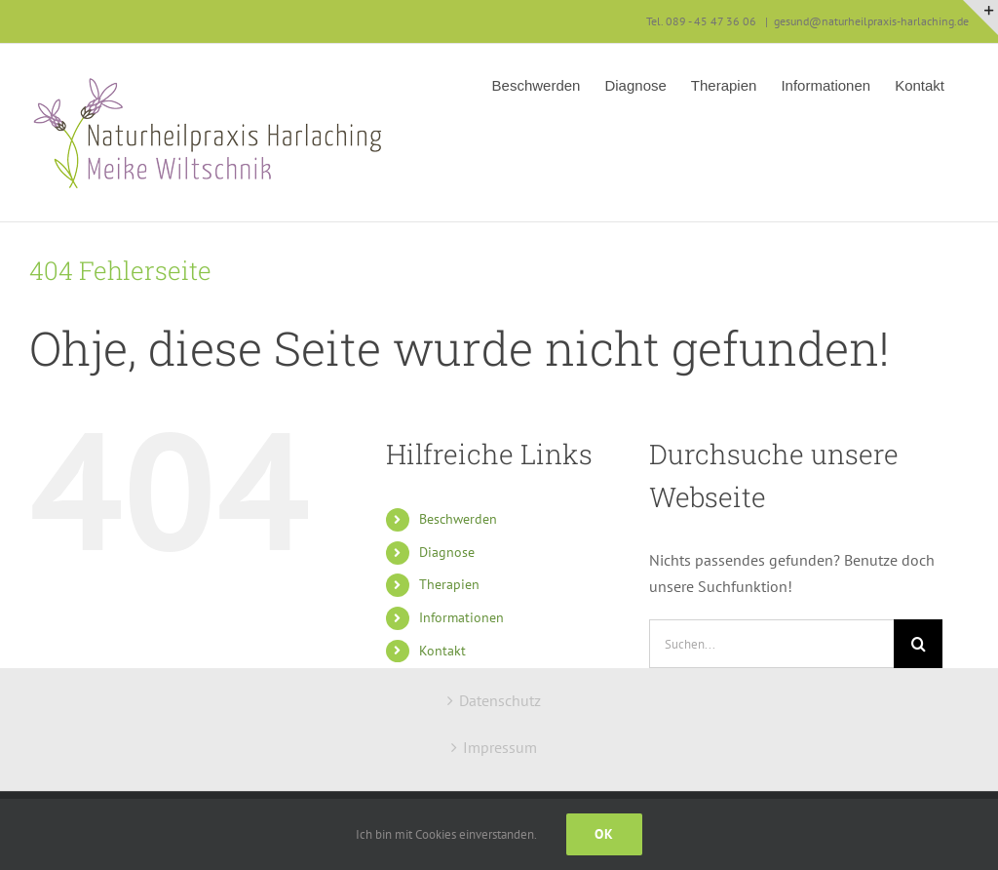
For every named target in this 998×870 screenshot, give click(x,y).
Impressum (500, 747)
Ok (604, 834)
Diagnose (447, 552)
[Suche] (918, 643)
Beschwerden (458, 519)
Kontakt (442, 650)
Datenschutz (500, 700)
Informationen (461, 617)
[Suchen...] (771, 643)
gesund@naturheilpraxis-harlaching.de (871, 21)
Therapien (449, 584)
